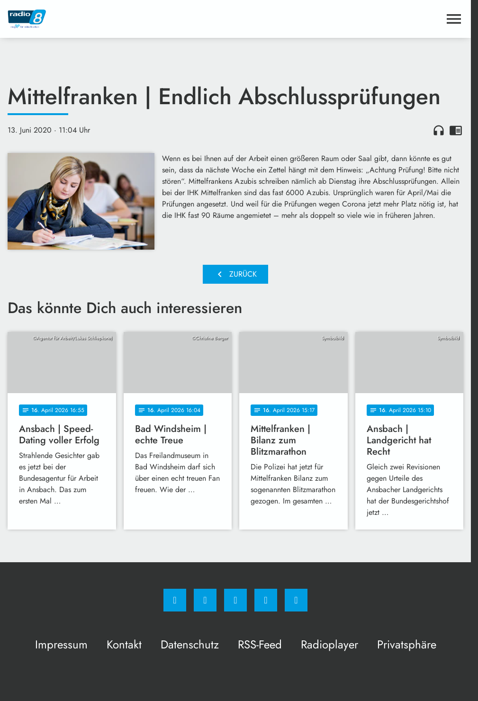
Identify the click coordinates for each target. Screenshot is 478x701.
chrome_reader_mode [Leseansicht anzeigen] (455, 130)
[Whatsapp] (235, 600)
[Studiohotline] (265, 600)
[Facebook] (174, 600)
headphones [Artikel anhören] (438, 130)
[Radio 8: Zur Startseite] (121, 18)
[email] (296, 600)
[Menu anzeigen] (453, 18)
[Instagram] (205, 600)
